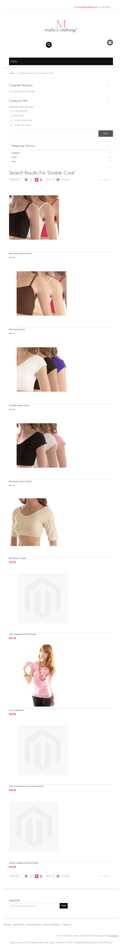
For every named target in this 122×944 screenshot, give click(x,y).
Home (11, 73)
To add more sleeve (22, 125)
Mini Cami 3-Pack (17, 329)
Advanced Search (34, 925)
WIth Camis (19, 116)
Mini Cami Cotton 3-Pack (20, 253)
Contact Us (66, 925)
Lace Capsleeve (16, 710)
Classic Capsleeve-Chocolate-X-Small (26, 786)
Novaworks (113, 936)
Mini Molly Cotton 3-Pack (20, 481)
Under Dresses (20, 111)
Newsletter (14, 900)
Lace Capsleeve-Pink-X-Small (22, 634)
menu (110, 61)
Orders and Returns (51, 925)
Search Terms (19, 925)
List (41, 180)
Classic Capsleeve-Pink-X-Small (23, 863)
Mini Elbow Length (17, 558)
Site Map (7, 925)
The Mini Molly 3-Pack (19, 405)
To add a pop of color (23, 120)
